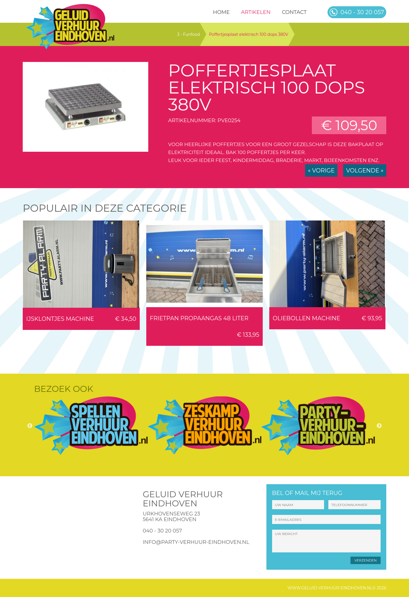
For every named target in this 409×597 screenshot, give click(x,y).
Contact (294, 12)
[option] (91, 425)
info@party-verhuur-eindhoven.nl (196, 542)
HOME (221, 12)
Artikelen (256, 12)
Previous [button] (30, 426)
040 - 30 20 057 (162, 531)
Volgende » (364, 170)
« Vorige (321, 170)
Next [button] (379, 426)
